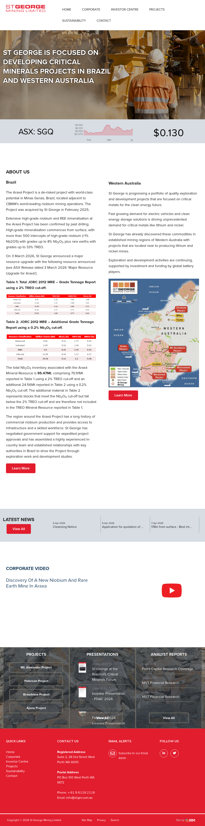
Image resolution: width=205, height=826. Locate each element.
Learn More (20, 468)
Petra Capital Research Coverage (167, 668)
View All (19, 529)
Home (66, 9)
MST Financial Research (160, 682)
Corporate (91, 9)
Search (115, 820)
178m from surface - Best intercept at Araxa (172, 527)
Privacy (101, 820)
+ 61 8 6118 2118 (81, 792)
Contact (104, 20)
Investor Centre (124, 9)
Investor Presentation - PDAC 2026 (108, 696)
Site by (185, 820)
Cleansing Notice (65, 527)
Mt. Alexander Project (36, 667)
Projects (157, 9)
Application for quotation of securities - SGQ (123, 527)
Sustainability (74, 20)
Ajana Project (36, 708)
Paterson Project (36, 681)
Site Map (87, 820)
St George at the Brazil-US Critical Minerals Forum (105, 674)
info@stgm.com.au (79, 798)
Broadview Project (36, 694)
